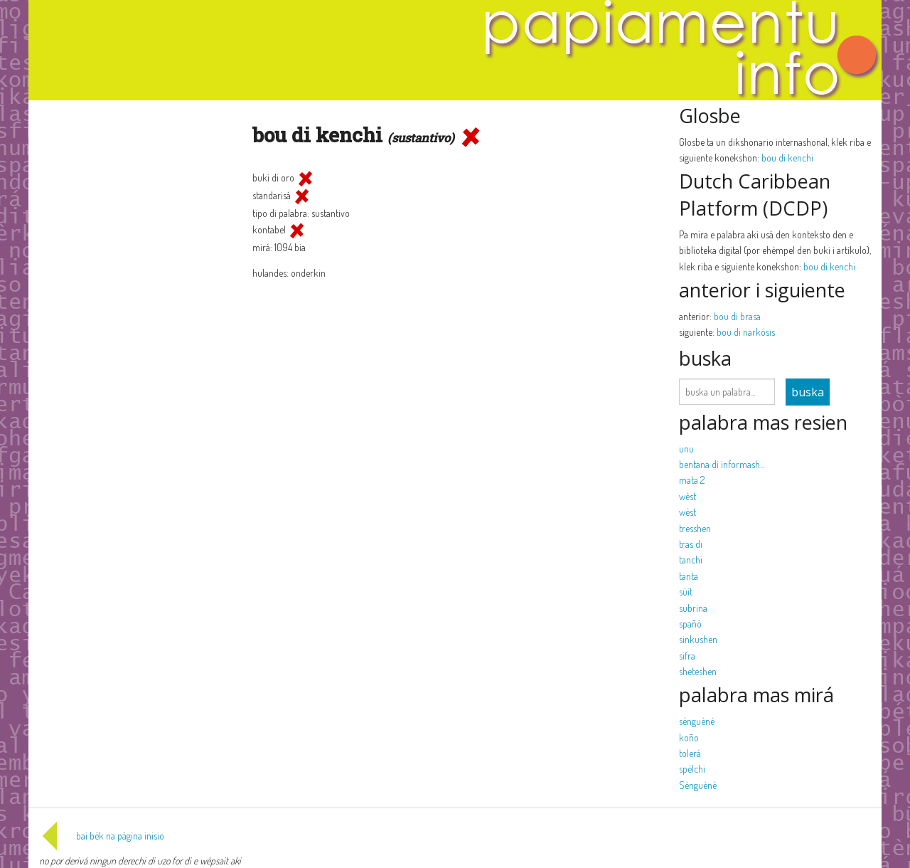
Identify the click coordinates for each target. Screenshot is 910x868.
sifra (687, 656)
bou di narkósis (746, 332)
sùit (685, 592)
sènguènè (696, 721)
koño (689, 737)
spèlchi (692, 769)
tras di (690, 544)
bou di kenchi (787, 158)
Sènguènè (698, 785)
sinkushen (698, 639)
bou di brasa (737, 316)
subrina (693, 608)
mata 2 (692, 480)
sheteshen (698, 671)
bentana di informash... (721, 464)
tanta (688, 576)
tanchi (690, 560)
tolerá (690, 753)
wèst (687, 496)
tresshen (695, 528)
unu (686, 449)
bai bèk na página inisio (101, 836)
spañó (690, 624)
